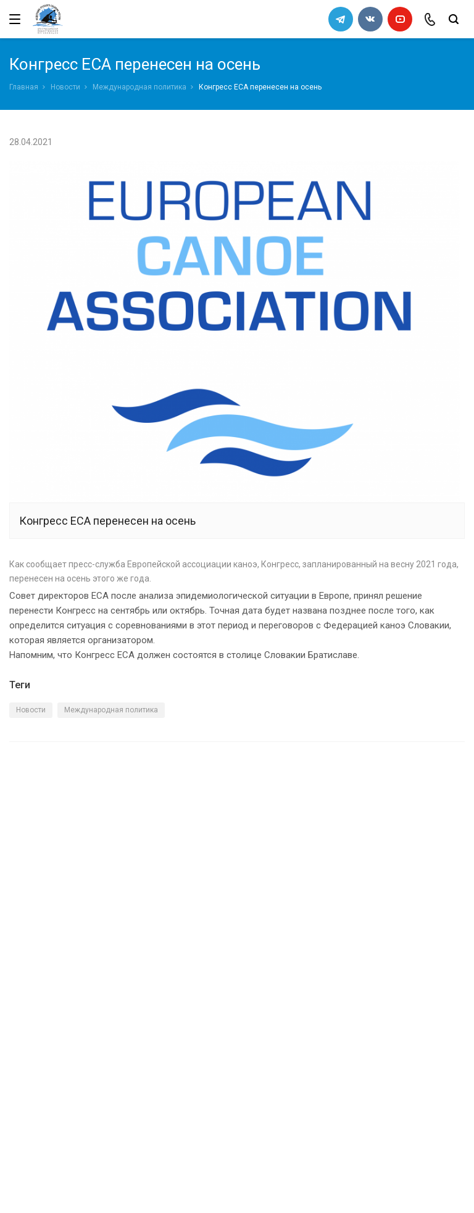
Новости (65, 87)
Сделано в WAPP (40, 1185)
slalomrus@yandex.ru (71, 1131)
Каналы (26, 1001)
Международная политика (139, 87)
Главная (23, 87)
